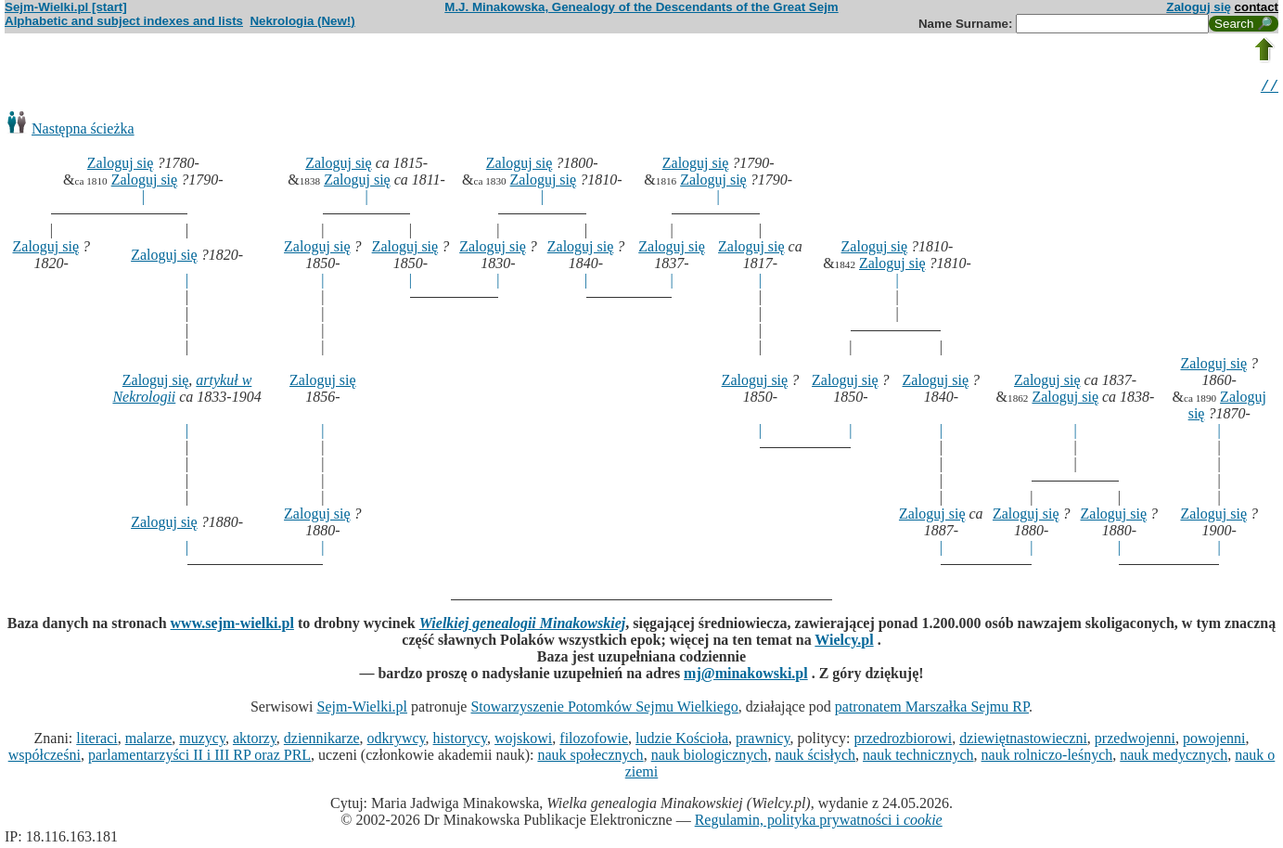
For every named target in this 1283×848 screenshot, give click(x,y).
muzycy (202, 741)
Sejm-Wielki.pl (361, 709)
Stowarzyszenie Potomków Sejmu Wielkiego (604, 709)
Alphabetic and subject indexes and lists (124, 21)
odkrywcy (396, 741)
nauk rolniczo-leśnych (1047, 757)
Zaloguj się (1198, 7)
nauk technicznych (918, 757)
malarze (149, 741)
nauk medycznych (1173, 757)
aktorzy (254, 741)
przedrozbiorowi (902, 741)
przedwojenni (1135, 741)
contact (1256, 7)
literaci (96, 741)
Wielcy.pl (844, 642)
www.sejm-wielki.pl (232, 626)
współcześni (44, 757)
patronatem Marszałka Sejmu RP (932, 709)
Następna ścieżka (83, 131)
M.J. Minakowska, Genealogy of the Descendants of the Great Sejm (641, 7)
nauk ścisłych (815, 757)
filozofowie (593, 741)
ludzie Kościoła (681, 741)
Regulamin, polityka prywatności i (819, 822)
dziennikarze (322, 741)
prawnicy (763, 741)
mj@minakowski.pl (746, 676)
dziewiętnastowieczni (1023, 741)
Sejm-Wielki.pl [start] (66, 7)
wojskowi (523, 741)
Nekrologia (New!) (302, 21)
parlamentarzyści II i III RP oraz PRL (199, 757)
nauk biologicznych (709, 757)
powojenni (1214, 741)
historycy (460, 741)
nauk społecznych (590, 757)
